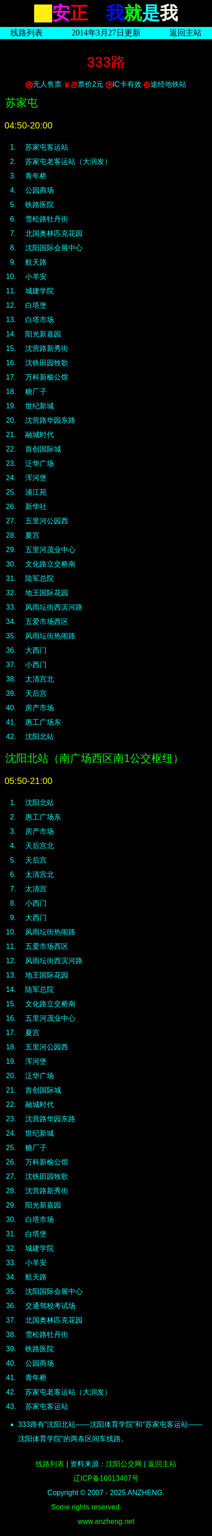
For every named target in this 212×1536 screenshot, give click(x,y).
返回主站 (185, 32)
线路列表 (26, 32)
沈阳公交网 (124, 1464)
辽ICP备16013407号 (106, 1478)
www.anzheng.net (106, 1521)
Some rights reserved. (86, 1507)
